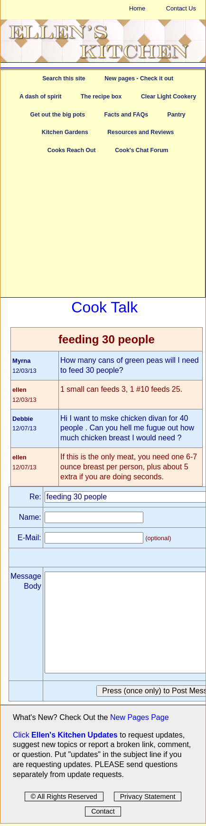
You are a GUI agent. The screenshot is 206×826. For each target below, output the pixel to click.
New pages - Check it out (138, 78)
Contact (103, 811)
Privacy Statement (148, 796)
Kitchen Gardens (65, 132)
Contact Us (181, 8)
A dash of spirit (40, 96)
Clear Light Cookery (168, 96)
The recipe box (101, 96)
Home (137, 8)
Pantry (177, 114)
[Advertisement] (102, 230)
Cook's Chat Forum (141, 150)
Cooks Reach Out (71, 150)
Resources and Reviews (140, 132)
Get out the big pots (57, 114)
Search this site (63, 78)
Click (22, 735)
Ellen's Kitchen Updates (74, 735)
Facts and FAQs (126, 114)
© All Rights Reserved (64, 796)
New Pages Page (139, 717)
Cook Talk (104, 307)
